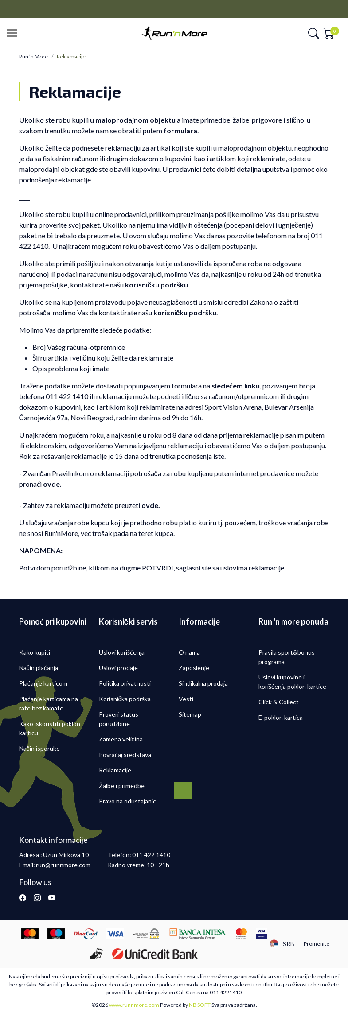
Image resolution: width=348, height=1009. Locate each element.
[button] (14, 33)
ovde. (150, 505)
